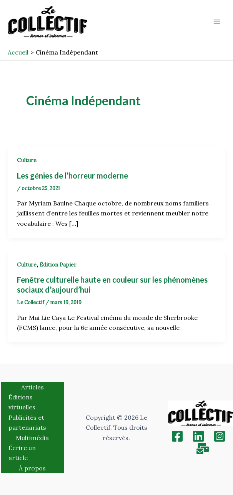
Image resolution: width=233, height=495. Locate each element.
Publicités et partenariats (27, 422)
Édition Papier (58, 264)
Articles (32, 387)
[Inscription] (202, 448)
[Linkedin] (198, 436)
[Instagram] (219, 436)
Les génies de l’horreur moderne (72, 175)
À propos (32, 468)
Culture (27, 160)
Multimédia (32, 438)
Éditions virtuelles (21, 402)
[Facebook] (177, 436)
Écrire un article (22, 453)
